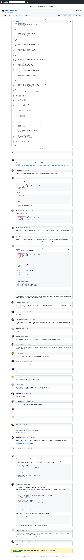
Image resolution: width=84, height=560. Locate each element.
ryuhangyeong (19, 416)
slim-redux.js (14, 10)
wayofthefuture (19, 376)
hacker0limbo (19, 484)
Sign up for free (17, 550)
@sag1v (17, 440)
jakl (17, 353)
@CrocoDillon (19, 297)
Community (40, 556)
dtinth (17, 246)
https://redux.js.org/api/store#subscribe (24, 443)
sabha (17, 344)
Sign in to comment (51, 550)
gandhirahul (18, 393)
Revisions (11, 15)
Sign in (75, 2)
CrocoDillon (18, 236)
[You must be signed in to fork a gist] (79, 10)
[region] (42, 84)
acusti (17, 227)
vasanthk (18, 311)
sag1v (17, 424)
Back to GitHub (33, 2)
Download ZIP (78, 15)
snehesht (18, 152)
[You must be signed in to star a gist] (72, 10)
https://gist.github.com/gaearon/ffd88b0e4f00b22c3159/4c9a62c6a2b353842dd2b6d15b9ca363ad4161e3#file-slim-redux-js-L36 (42, 165)
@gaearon (18, 162)
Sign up (80, 2)
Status (36, 556)
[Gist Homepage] (4, 2)
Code (4, 15)
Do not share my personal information (63, 556)
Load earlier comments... (43, 148)
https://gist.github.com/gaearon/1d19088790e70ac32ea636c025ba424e (30, 388)
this (31, 428)
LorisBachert (19, 401)
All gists (27, 2)
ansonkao (18, 336)
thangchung (18, 361)
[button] (73, 15)
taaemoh (18, 530)
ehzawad (18, 369)
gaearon (6, 10)
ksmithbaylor (19, 210)
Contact (47, 556)
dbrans (17, 159)
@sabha (17, 387)
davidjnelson (19, 170)
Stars (19, 15)
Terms (25, 556)
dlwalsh (18, 178)
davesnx (18, 302)
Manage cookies (52, 556)
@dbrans (18, 230)
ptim (17, 384)
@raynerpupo (19, 458)
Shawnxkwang (19, 409)
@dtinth (22, 305)
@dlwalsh (18, 213)
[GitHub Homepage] (15, 557)
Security (32, 556)
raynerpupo (18, 437)
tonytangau (18, 328)
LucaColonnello (19, 319)
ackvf (17, 541)
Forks (27, 15)
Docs (44, 556)
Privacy (28, 556)
